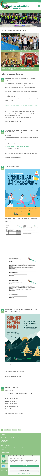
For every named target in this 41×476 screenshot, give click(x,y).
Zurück (0, 20)
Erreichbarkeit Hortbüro (11, 387)
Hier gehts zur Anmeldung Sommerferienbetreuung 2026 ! (17, 146)
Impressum (23, 473)
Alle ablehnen (24, 468)
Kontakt (2, 449)
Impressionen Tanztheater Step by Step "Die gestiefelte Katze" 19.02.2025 (10, 61)
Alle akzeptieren (24, 465)
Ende (19, 429)
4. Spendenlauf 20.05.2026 (12, 166)
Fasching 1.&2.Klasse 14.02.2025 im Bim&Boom (29, 61)
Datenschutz (27, 463)
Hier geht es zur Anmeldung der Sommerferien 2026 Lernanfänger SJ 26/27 (21, 105)
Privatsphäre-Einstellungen (24, 470)
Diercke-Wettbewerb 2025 (29, 42)
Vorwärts (40, 20)
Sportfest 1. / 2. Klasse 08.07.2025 (10, 42)
